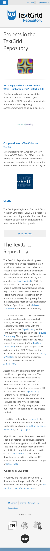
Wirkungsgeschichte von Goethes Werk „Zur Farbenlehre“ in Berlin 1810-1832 (24, 89)
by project (25, 429)
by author (31, 425)
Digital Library (28, 329)
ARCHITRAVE (9, 363)
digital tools (12, 463)
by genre (41, 425)
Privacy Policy (33, 503)
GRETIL (7, 200)
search (35, 419)
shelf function (17, 453)
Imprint (23, 503)
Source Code (13, 508)
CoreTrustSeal (24, 281)
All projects (26, 233)
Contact (14, 503)
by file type (8, 429)
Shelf (32, 2)
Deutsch (45, 3)
